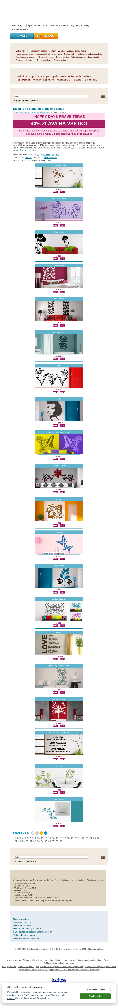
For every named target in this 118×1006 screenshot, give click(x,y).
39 (61, 841)
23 (87, 838)
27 (16, 841)
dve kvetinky (59, 499)
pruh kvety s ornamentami (59, 666)
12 (46, 838)
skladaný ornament (59, 465)
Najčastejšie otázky (80, 25)
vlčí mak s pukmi (59, 232)
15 (57, 838)
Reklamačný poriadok (53, 963)
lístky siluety (59, 566)
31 (31, 841)
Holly (59, 399)
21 (79, 838)
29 (23, 841)
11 (42, 838)
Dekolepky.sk (18, 25)
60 (49, 155)
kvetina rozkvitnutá (59, 199)
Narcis (59, 365)
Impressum (69, 963)
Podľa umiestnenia (41, 112)
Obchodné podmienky (67, 960)
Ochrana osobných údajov (90, 960)
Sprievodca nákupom (38, 25)
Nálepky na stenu (21, 112)
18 (68, 838)
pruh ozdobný (59, 265)
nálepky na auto (9, 966)
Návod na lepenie (13, 960)
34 (42, 841)
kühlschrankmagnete (64, 966)
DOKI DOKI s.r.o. (57, 949)
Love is (59, 632)
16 (61, 838)
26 (98, 838)
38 (57, 841)
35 (46, 841)
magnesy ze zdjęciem (95, 966)
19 (72, 838)
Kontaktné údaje (20, 29)
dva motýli (59, 532)
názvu (49, 160)
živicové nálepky (78, 969)
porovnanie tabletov (61, 969)
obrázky (28, 157)
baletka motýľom (59, 699)
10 (38, 155)
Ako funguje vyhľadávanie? (25, 101)
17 (64, 838)
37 (53, 841)
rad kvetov (59, 766)
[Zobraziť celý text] (28, 150)
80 (53, 155)
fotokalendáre (93, 969)
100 (57, 155)
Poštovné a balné (59, 25)
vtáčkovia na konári (59, 165)
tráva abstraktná (59, 799)
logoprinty (79, 966)
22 (83, 838)
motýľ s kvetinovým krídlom (59, 432)
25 (94, 838)
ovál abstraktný (59, 332)
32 (34, 841)
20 (76, 838)
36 (49, 841)
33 (38, 841)
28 (19, 841)
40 (45, 155)
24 (91, 838)
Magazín (53, 960)
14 (53, 838)
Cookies (107, 960)
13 (49, 838)
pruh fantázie (59, 299)
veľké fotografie (50, 157)
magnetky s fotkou (26, 966)
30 (27, 841)
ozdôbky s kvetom (59, 599)
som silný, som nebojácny (59, 732)
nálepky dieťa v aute (45, 966)
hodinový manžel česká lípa (38, 969)
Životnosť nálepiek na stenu (35, 960)
